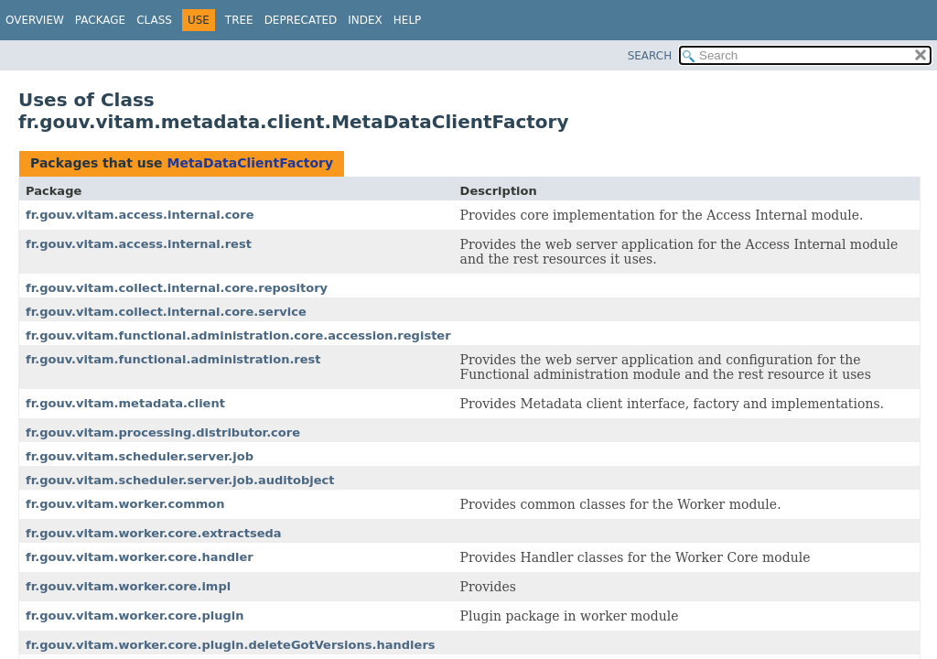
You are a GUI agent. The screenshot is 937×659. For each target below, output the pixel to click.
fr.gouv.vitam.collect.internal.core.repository (177, 288)
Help (407, 20)
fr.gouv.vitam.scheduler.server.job (139, 456)
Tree (239, 20)
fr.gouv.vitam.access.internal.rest (139, 244)
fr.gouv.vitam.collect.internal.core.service (166, 312)
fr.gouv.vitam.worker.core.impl (128, 586)
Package (100, 20)
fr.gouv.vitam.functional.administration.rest (173, 359)
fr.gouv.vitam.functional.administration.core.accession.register (238, 335)
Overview (34, 20)
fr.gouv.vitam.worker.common (125, 504)
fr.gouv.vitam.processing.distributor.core (163, 432)
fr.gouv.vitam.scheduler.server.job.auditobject (180, 480)
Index (365, 20)
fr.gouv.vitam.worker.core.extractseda (154, 533)
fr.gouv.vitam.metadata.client (125, 403)
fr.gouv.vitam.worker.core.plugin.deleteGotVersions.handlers (231, 645)
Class (154, 20)
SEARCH (650, 55)
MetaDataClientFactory (250, 163)
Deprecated (301, 20)
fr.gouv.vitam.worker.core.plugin (134, 615)
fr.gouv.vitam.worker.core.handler (139, 557)
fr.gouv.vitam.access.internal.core (140, 214)
